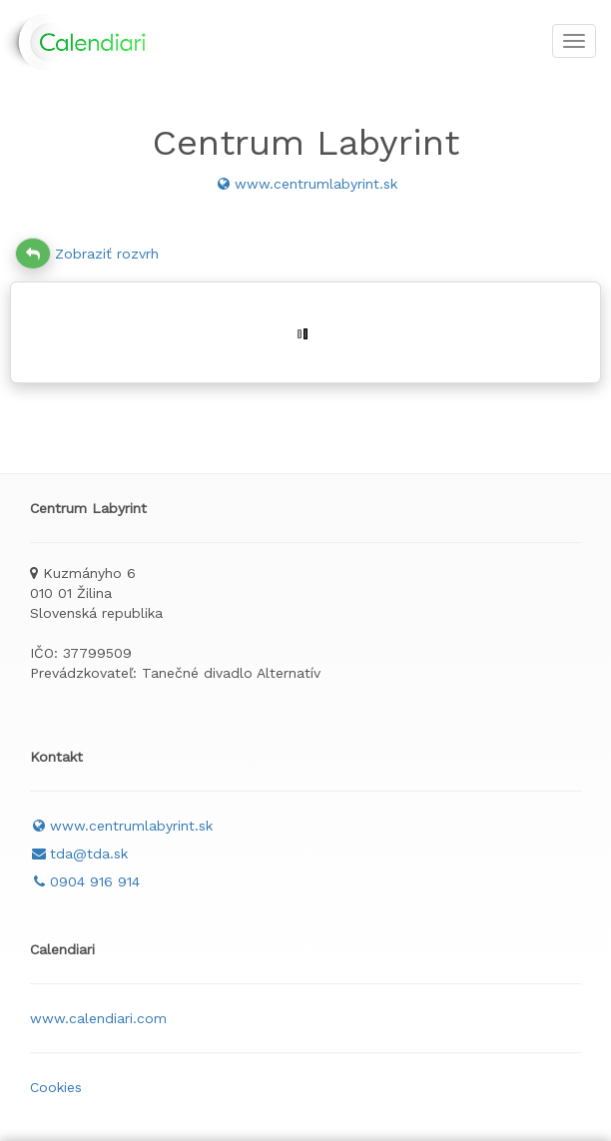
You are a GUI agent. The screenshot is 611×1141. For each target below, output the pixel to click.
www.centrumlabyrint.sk (306, 184)
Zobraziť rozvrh (87, 254)
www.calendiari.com (98, 1018)
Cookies (56, 1087)
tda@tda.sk (79, 853)
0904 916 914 (85, 881)
